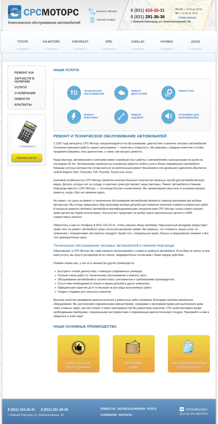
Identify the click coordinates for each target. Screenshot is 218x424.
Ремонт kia (24, 72)
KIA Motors (51, 41)
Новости (22, 99)
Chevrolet (80, 41)
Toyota (22, 41)
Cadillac (137, 41)
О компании (25, 93)
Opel (109, 41)
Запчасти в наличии (24, 80)
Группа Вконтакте (196, 409)
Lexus (195, 41)
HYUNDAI (166, 41)
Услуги (20, 87)
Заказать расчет (26, 157)
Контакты (23, 104)
